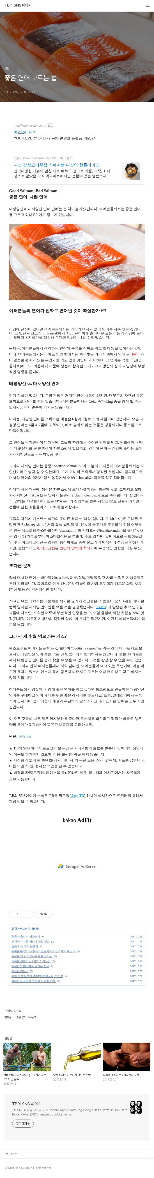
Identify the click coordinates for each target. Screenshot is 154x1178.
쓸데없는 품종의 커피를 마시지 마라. (33, 981)
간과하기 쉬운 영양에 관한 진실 (30, 941)
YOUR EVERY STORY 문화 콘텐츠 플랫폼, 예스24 (55, 138)
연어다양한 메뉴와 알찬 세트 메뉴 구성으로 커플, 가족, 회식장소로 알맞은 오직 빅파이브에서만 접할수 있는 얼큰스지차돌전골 (62, 174)
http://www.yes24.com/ (29, 125)
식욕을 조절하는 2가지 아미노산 (31, 961)
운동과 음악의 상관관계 (25, 936)
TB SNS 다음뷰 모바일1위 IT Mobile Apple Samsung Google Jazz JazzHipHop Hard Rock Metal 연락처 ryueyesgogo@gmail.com (69, 1112)
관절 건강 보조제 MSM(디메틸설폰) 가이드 (37, 976)
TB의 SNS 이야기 (18, 5)
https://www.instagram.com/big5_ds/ (39, 158)
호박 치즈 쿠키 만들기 (24, 946)
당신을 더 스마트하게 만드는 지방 (31, 956)
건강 (14, 928)
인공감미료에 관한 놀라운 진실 (30, 966)
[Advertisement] (77, 866)
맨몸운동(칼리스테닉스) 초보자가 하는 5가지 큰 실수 (43, 951)
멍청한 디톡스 (19, 971)
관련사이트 (11, 1154)
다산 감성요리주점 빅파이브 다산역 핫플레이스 (56, 165)
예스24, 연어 (25, 132)
